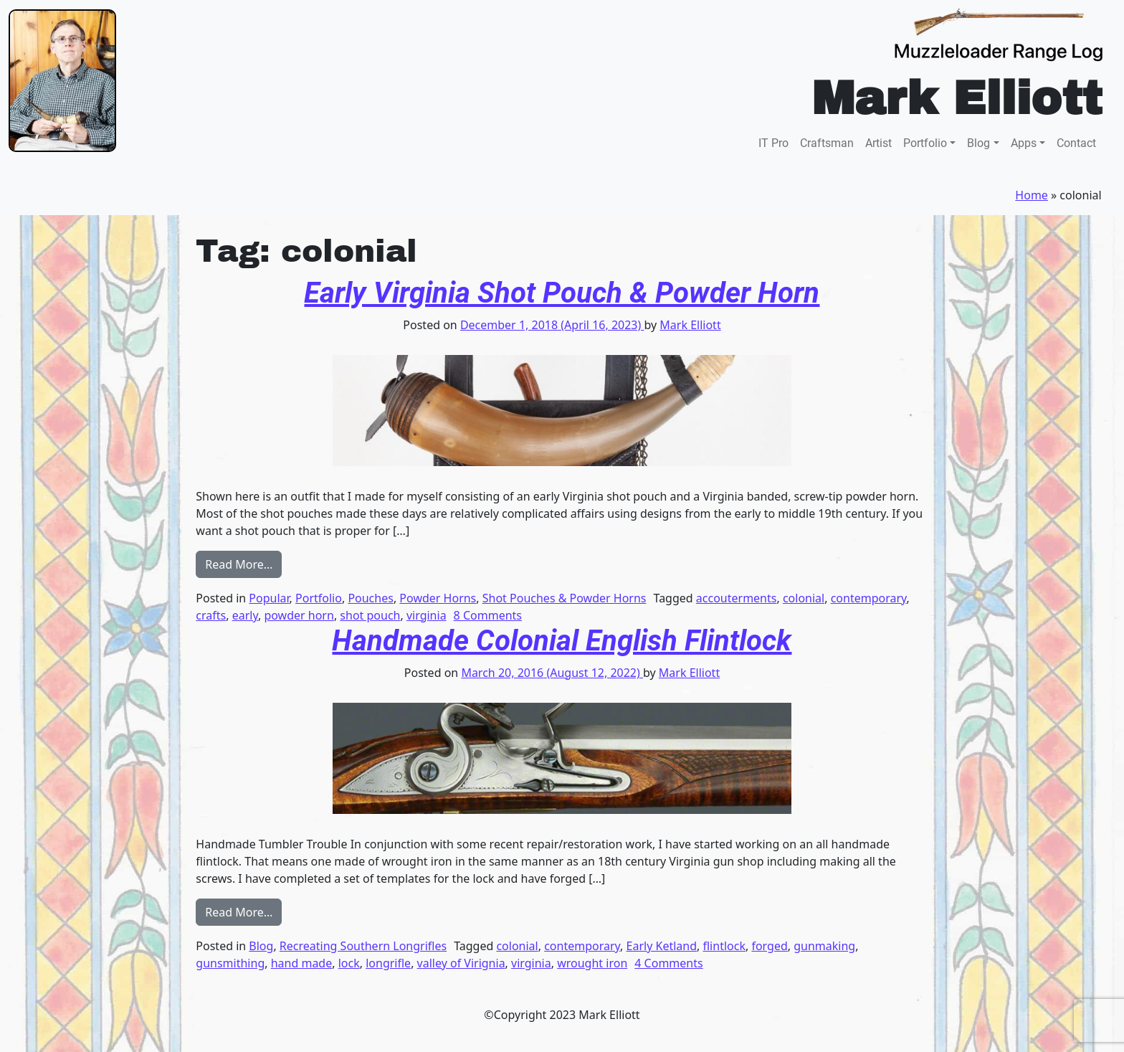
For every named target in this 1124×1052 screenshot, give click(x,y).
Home (1031, 195)
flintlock (723, 946)
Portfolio (925, 143)
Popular (269, 598)
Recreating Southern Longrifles (363, 946)
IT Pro (773, 143)
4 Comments (668, 963)
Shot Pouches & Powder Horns (564, 598)
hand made (302, 963)
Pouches (371, 598)
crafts (211, 615)
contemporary (869, 598)
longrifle (388, 963)
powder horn (298, 615)
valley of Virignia (461, 963)
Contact (1076, 143)
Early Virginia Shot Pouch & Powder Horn (561, 293)
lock (349, 963)
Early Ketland (662, 946)
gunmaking (824, 946)
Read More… (243, 563)
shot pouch (370, 615)
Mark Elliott (689, 325)
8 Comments (488, 615)
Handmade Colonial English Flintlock (561, 641)
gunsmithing (230, 963)
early (245, 615)
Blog (978, 143)
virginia (426, 615)
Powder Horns (437, 598)
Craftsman (827, 143)
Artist (878, 143)
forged (769, 946)
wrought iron (592, 963)
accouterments (736, 598)
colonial (803, 598)
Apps (1024, 143)
